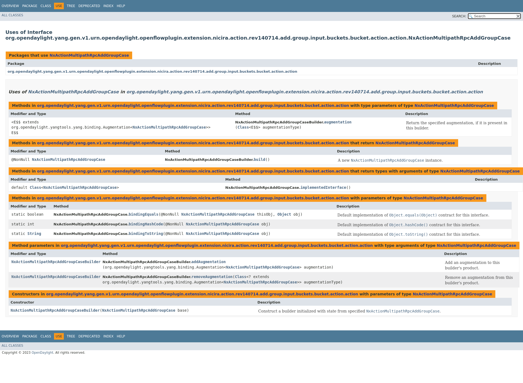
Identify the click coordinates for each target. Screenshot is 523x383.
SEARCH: (459, 16)
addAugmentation (208, 262)
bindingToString (146, 233)
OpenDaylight (42, 353)
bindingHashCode (146, 224)
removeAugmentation (212, 277)
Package (29, 6)
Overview (10, 6)
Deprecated (89, 6)
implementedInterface (323, 187)
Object (284, 214)
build (259, 159)
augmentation (337, 122)
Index (108, 6)
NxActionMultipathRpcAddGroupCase (89, 55)
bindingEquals (144, 214)
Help (121, 6)
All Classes (12, 15)
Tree (71, 6)
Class (45, 6)
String (34, 233)
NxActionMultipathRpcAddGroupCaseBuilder (56, 262)
